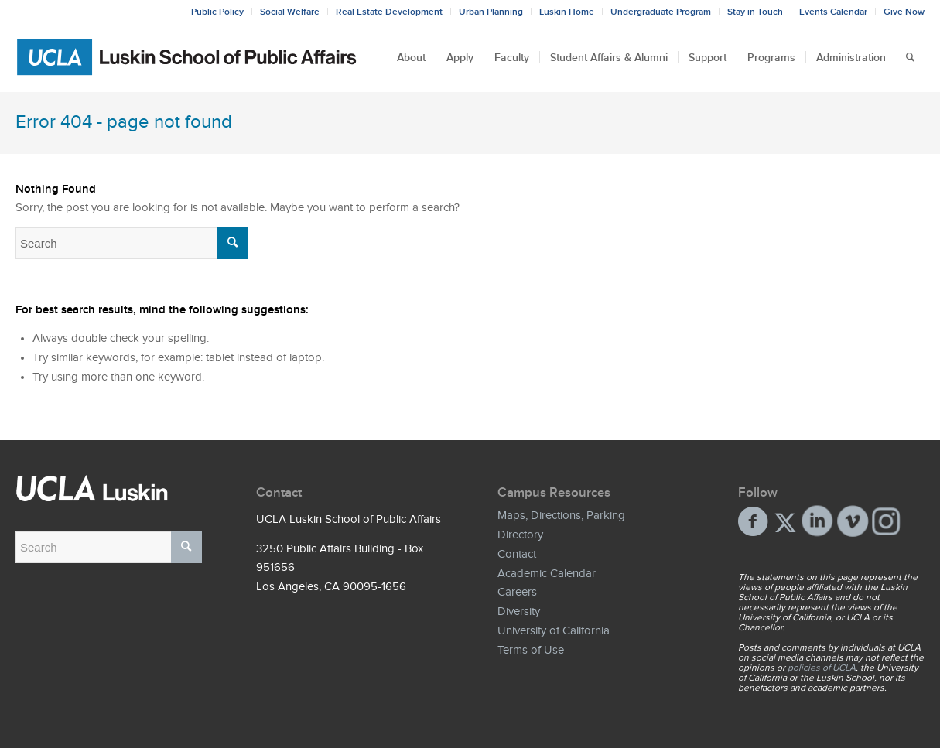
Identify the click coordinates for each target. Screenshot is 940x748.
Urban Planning (491, 11)
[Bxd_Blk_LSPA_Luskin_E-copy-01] (187, 57)
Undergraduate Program (660, 11)
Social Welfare (290, 11)
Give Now (904, 11)
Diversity (518, 611)
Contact (516, 554)
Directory (520, 534)
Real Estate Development (389, 11)
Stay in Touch (755, 11)
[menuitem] (411, 57)
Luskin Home (566, 11)
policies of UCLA (822, 667)
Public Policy (217, 11)
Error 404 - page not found (123, 121)
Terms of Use (530, 650)
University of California (553, 630)
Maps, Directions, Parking (561, 515)
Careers (517, 592)
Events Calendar (833, 11)
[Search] (910, 57)
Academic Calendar (546, 573)
